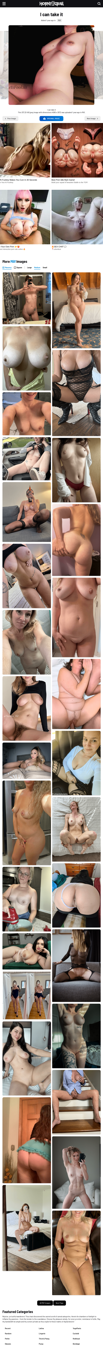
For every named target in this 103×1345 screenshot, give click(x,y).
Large (29, 267)
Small (45, 267)
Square (18, 267)
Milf (59, 20)
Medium (37, 267)
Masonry (7, 267)
